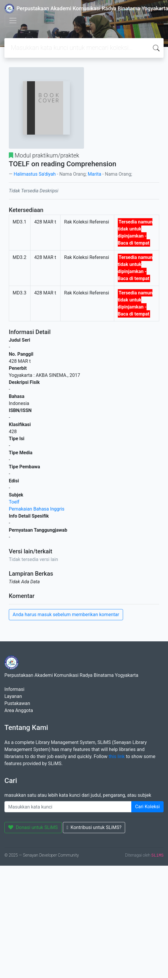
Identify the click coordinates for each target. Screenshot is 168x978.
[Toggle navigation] (13, 20)
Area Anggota (18, 710)
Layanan (13, 696)
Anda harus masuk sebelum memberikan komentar (66, 614)
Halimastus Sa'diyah (35, 174)
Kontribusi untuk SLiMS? (94, 827)
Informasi (14, 689)
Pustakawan (17, 703)
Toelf (14, 502)
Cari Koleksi (147, 806)
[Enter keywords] (68, 806)
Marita (94, 174)
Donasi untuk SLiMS (33, 827)
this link (117, 756)
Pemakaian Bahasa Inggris (36, 509)
